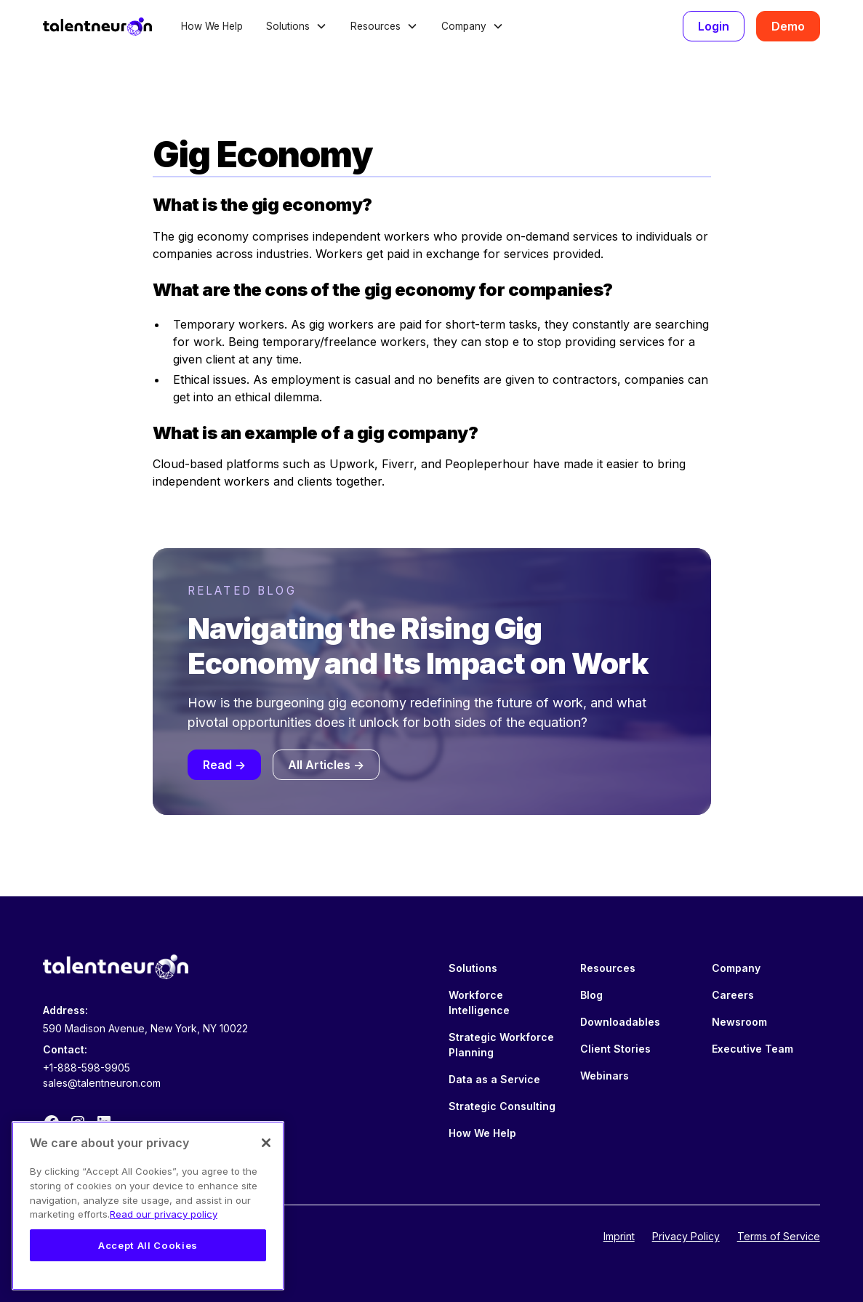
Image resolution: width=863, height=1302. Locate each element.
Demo (788, 26)
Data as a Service (494, 1079)
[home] (97, 26)
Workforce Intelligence (479, 1002)
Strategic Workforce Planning (501, 1044)
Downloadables (620, 1022)
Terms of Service (778, 1236)
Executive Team (752, 1048)
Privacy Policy (686, 1236)
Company (736, 968)
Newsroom (739, 1022)
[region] (148, 1205)
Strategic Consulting (502, 1106)
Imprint (619, 1236)
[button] (296, 26)
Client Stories (615, 1048)
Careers (733, 995)
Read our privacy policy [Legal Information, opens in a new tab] (163, 1214)
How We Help (212, 26)
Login (713, 26)
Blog (591, 995)
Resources (607, 968)
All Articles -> (326, 765)
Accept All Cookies (148, 1245)
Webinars (604, 1075)
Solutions (473, 968)
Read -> (224, 765)
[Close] (266, 1143)
